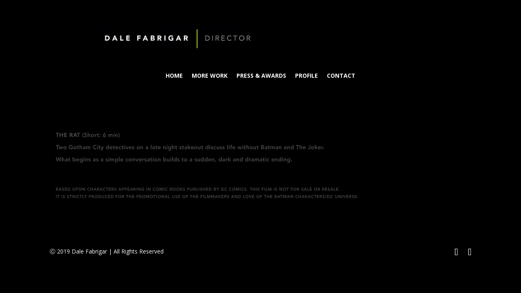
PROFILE (306, 76)
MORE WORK (210, 76)
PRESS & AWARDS (261, 76)
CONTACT (341, 76)
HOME (174, 76)
